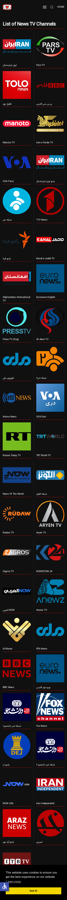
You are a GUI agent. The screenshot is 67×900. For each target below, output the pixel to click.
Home (60, 7)
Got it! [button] (33, 890)
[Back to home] (7, 7)
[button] (44, 7)
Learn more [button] (13, 881)
